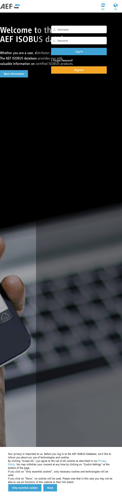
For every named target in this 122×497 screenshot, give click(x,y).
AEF (103, 9)
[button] (14, 73)
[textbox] (79, 29)
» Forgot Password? (62, 60)
